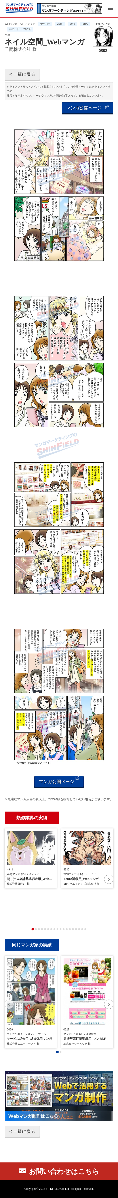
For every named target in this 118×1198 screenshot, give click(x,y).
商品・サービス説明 (20, 29)
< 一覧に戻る (22, 74)
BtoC (85, 23)
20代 (60, 23)
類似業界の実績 (31, 818)
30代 (72, 23)
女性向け (45, 23)
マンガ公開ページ (87, 107)
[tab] (32, 929)
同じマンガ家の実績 (32, 945)
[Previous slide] (9, 879)
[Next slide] (108, 879)
